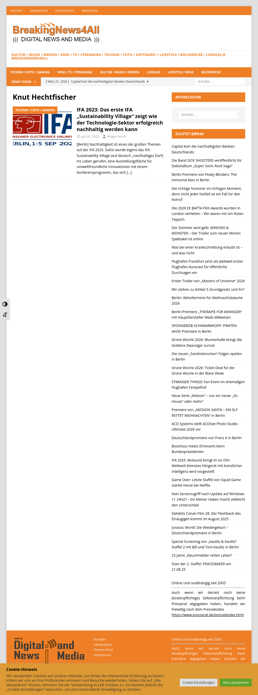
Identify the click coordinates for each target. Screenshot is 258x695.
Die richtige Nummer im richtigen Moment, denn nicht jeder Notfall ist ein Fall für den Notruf (207, 194)
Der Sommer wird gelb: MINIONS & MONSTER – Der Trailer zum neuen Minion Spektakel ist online (206, 233)
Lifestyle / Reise (181, 72)
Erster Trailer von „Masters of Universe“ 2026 (208, 280)
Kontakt (16, 11)
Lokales (153, 72)
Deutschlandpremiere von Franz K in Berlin (207, 437)
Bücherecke (211, 72)
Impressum (89, 11)
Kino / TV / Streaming (75, 72)
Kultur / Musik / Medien (119, 72)
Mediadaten (38, 11)
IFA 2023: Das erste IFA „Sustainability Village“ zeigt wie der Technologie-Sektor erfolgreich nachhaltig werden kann (120, 119)
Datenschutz (64, 11)
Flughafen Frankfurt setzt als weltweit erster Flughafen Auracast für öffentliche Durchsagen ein (207, 267)
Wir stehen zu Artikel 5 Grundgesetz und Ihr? (208, 289)
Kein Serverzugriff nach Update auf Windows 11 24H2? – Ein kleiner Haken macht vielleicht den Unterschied (208, 499)
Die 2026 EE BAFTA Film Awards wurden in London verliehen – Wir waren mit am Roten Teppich (208, 214)
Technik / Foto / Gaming (30, 72)
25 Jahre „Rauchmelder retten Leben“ (202, 555)
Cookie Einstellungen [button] (198, 682)
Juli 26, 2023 (90, 136)
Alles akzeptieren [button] (236, 682)
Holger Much (116, 136)
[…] (129, 172)
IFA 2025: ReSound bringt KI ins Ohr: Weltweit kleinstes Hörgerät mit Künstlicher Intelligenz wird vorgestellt (207, 466)
